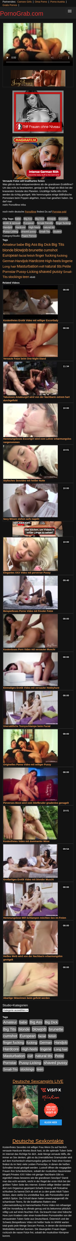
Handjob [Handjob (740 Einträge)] (21, 261)
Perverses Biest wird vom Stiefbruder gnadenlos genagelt (36, 803)
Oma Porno (41, 1)
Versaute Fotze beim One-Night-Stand (24, 358)
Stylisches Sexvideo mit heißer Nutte (24, 480)
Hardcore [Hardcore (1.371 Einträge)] (36, 261)
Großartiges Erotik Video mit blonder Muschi (28, 879)
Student (57, 231)
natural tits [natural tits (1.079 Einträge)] (53, 266)
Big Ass (28, 218)
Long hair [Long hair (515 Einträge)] (9, 266)
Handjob (7, 227)
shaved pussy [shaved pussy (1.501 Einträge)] (50, 271)
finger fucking (63, 223)
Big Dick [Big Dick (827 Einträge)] (44, 244)
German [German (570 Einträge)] (8, 261)
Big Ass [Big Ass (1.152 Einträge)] (31, 244)
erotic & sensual (11, 223)
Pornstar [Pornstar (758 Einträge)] (9, 272)
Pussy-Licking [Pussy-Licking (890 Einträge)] (27, 272)
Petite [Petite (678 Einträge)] (66, 266)
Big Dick (39, 218)
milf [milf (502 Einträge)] (41, 266)
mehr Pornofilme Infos (14, 204)
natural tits (49, 227)
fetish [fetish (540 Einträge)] (31, 255)
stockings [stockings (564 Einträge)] (15, 277)
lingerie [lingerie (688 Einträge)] (67, 261)
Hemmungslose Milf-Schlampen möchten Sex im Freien (34, 917)
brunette (63, 218)
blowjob (51, 218)
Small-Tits (44, 231)
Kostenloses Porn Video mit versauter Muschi (29, 649)
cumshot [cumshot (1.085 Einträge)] (50, 250)
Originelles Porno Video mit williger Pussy (27, 764)
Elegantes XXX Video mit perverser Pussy (27, 572)
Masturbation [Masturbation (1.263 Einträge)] (27, 266)
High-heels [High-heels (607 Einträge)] (53, 261)
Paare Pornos (29, 235)
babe (18, 218)
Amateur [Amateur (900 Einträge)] (9, 244)
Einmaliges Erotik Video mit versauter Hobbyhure (31, 687)
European (29, 223)
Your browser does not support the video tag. (38, 44)
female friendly (45, 223)
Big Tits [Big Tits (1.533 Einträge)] (58, 244)
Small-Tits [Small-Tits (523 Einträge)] (10, 1069)
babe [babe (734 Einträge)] (20, 244)
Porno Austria (57, 1)
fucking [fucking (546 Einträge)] (62, 255)
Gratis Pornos (10, 5)
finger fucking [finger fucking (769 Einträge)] (46, 255)
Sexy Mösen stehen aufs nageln (21, 519)
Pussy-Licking (10, 231)
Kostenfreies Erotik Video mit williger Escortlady (30, 320)
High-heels (34, 227)
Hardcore (20, 227)
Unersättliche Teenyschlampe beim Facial (26, 726)
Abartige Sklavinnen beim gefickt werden (26, 998)
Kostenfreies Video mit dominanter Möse (26, 841)
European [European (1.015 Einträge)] (10, 255)
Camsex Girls (24, 1)
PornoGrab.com (21, 13)
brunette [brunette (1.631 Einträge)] (36, 250)
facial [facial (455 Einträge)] (22, 255)
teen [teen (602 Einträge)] (26, 277)
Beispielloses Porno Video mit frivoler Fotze (28, 611)
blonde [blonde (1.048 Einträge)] (8, 250)
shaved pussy (28, 231)
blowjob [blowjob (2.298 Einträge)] (21, 250)
